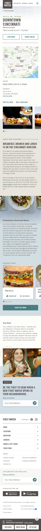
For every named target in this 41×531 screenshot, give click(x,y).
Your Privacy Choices (29, 509)
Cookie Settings (7, 509)
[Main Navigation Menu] (37, 3)
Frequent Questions (29, 461)
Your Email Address (12, 403)
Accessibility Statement (27, 506)
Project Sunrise (8, 458)
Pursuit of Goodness (30, 458)
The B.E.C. (9, 291)
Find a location (8, 11)
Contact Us (7, 464)
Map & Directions (22, 102)
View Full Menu (8, 102)
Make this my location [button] (9, 27)
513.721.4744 (7, 96)
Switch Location (28, 522)
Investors (8, 461)
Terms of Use (7, 506)
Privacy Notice (7, 512)
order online (7, 184)
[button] (3, 131)
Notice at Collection (9, 398)
